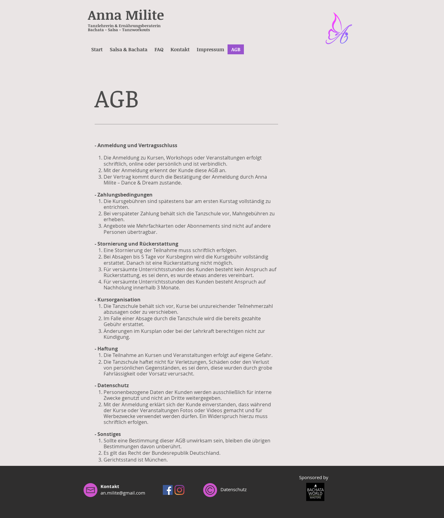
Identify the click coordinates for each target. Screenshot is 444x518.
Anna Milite (126, 14)
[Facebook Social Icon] (168, 490)
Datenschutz (233, 489)
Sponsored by (313, 477)
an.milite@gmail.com (123, 493)
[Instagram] (179, 490)
